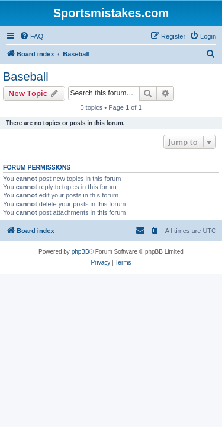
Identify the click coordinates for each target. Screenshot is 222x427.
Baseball (26, 76)
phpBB (80, 251)
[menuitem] (31, 36)
